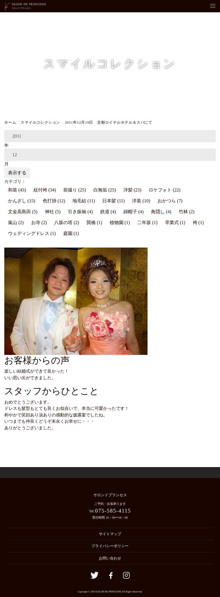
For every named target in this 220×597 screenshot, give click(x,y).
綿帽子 (133, 211)
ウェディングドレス (32, 233)
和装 (17, 189)
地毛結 (83, 200)
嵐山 (16, 222)
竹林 (187, 211)
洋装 (141, 200)
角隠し (161, 211)
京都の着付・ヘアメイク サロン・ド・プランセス (25, 6)
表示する (17, 172)
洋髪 (132, 189)
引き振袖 (80, 211)
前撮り (74, 189)
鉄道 (108, 211)
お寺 (39, 222)
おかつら (170, 200)
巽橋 (94, 222)
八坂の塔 (66, 222)
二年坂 (147, 222)
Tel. (110, 511)
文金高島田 (23, 211)
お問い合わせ (110, 558)
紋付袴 (45, 189)
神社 (53, 211)
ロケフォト (164, 189)
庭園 (71, 233)
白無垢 (104, 189)
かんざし (21, 200)
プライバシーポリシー (110, 546)
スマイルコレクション (40, 122)
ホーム (10, 122)
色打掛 (54, 200)
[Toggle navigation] (212, 6)
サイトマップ (110, 534)
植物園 (120, 222)
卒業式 (175, 222)
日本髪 (113, 200)
